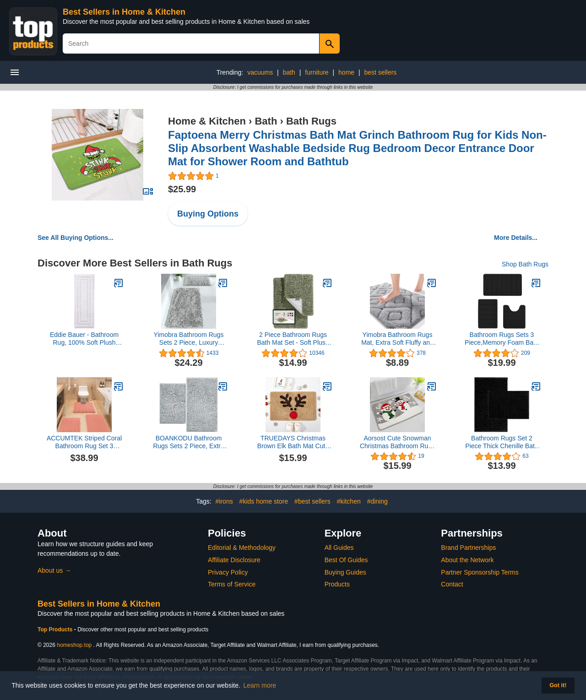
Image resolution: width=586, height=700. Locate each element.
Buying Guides (345, 572)
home (346, 72)
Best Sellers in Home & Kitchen (124, 11)
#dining (377, 501)
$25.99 (182, 189)
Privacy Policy (228, 572)
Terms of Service (231, 584)
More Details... (515, 237)
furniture (316, 72)
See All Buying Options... (76, 237)
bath (289, 72)
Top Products (56, 629)
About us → (54, 570)
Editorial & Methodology (242, 547)
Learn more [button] (260, 685)
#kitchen (349, 501)
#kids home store (263, 501)
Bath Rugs (311, 121)
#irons (224, 501)
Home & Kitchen (207, 121)
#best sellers (312, 501)
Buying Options (208, 213)
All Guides (339, 547)
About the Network (467, 560)
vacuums (260, 72)
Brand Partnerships (468, 547)
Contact (452, 584)
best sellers (380, 72)
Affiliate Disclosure (234, 560)
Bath (266, 121)
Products (337, 584)
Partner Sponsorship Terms (479, 572)
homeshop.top (74, 645)
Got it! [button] (557, 685)
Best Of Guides (346, 560)
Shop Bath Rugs (525, 264)
